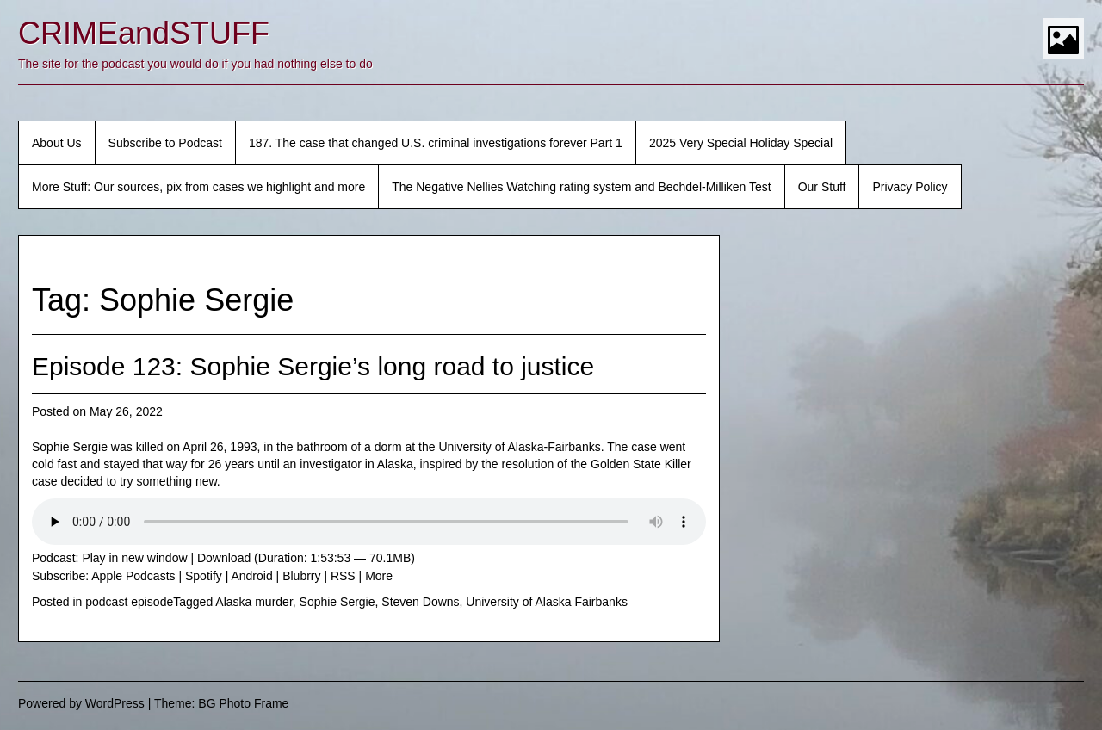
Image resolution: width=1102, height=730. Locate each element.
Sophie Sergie (337, 602)
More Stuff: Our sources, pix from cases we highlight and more (198, 187)
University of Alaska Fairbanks (547, 602)
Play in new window (134, 558)
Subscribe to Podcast (165, 143)
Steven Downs (420, 602)
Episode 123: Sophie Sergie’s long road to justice (313, 366)
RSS (343, 576)
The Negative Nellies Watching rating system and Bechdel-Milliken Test (581, 187)
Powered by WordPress (81, 703)
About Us (57, 143)
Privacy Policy (909, 187)
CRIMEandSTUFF (143, 33)
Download (224, 558)
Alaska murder (253, 602)
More (379, 576)
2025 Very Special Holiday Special (741, 143)
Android (251, 576)
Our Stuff (822, 187)
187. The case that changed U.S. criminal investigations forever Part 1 (435, 143)
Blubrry (301, 576)
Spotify (203, 576)
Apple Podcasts (133, 576)
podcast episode (129, 602)
